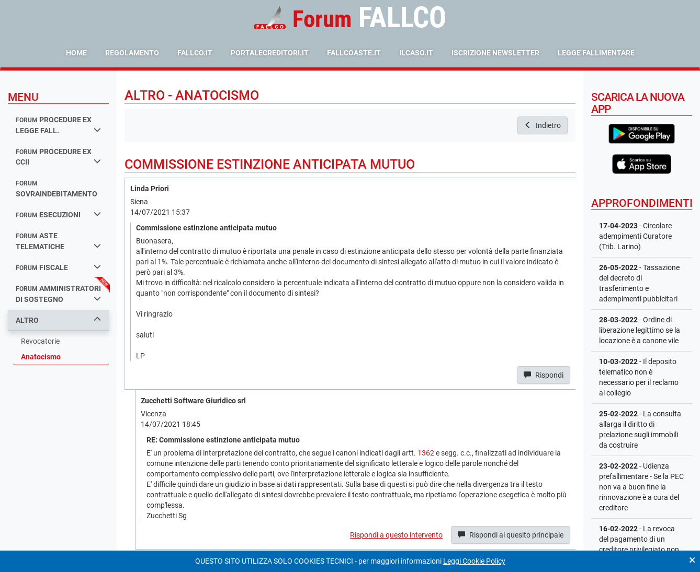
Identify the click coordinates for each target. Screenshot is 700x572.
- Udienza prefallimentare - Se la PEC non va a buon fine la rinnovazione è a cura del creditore (641, 487)
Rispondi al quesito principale (510, 535)
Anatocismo (41, 357)
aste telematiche (58, 241)
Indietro (542, 125)
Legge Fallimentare (596, 53)
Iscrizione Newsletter (495, 53)
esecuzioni (58, 214)
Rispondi (543, 375)
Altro (58, 320)
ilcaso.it (416, 53)
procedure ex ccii (58, 157)
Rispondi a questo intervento (396, 535)
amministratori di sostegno (58, 293)
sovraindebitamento (56, 189)
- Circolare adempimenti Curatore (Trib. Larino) (635, 236)
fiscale (58, 267)
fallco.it (194, 53)
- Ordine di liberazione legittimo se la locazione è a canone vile (639, 330)
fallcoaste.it (354, 53)
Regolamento (132, 53)
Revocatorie (40, 341)
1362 (425, 453)
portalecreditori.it (270, 53)
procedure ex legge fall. (58, 125)
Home (76, 53)
